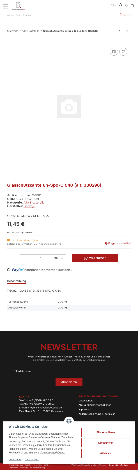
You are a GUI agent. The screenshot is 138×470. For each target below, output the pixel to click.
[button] (120, 5)
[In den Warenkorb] (10, 43)
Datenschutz (86, 400)
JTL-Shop (124, 465)
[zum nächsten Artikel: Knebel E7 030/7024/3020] (127, 31)
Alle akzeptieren (105, 432)
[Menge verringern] (24, 258)
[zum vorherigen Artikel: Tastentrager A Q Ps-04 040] (119, 31)
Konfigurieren (105, 442)
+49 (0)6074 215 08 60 (41, 403)
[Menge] (40, 258)
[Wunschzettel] (126, 5)
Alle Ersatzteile (34, 202)
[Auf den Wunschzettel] (123, 52)
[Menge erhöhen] (62, 258)
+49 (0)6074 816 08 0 (41, 400)
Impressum (85, 409)
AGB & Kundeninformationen (95, 404)
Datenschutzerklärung (94, 360)
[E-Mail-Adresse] (69, 371)
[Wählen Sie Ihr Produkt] (60, 15)
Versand (28, 233)
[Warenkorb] (132, 5)
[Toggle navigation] (5, 6)
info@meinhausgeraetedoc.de (44, 407)
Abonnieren (69, 382)
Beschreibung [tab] (16, 281)
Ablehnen (105, 453)
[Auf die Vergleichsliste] (114, 52)
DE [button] (112, 5)
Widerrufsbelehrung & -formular (97, 413)
